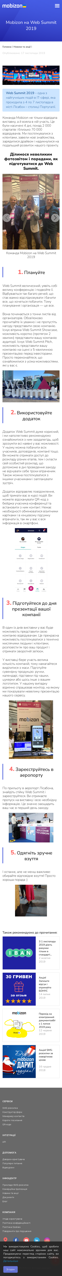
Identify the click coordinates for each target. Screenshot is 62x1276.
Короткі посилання (12, 1120)
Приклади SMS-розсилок (15, 1185)
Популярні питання (12, 1163)
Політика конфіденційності (16, 1223)
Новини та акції (10, 1193)
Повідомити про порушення (16, 1231)
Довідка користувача (13, 1159)
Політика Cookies (11, 1227)
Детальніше (10, 1261)
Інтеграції (9, 1135)
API (4, 1142)
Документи (8, 1197)
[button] (6, 218)
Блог (4, 1201)
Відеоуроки (8, 1167)
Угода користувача (12, 1219)
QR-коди (6, 1124)
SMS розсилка (10, 1108)
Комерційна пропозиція (14, 1189)
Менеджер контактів (13, 1116)
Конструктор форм (12, 1112)
